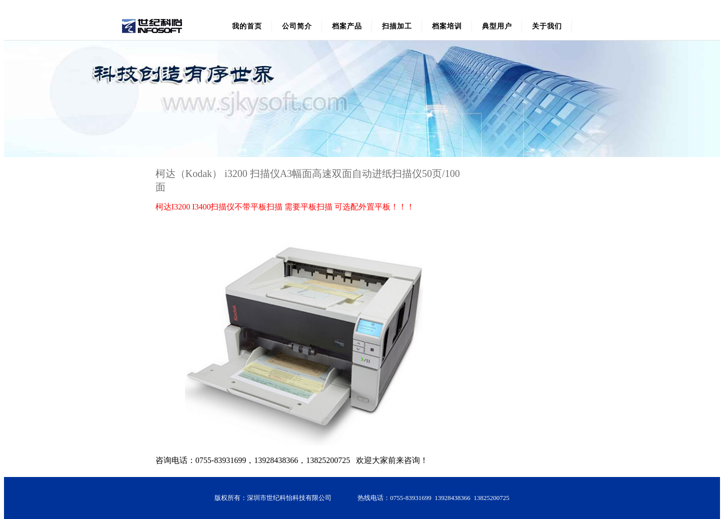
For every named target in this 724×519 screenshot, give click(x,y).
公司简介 (297, 26)
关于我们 (547, 26)
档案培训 (447, 26)
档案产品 (347, 26)
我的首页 (247, 26)
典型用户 (497, 26)
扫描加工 (397, 26)
